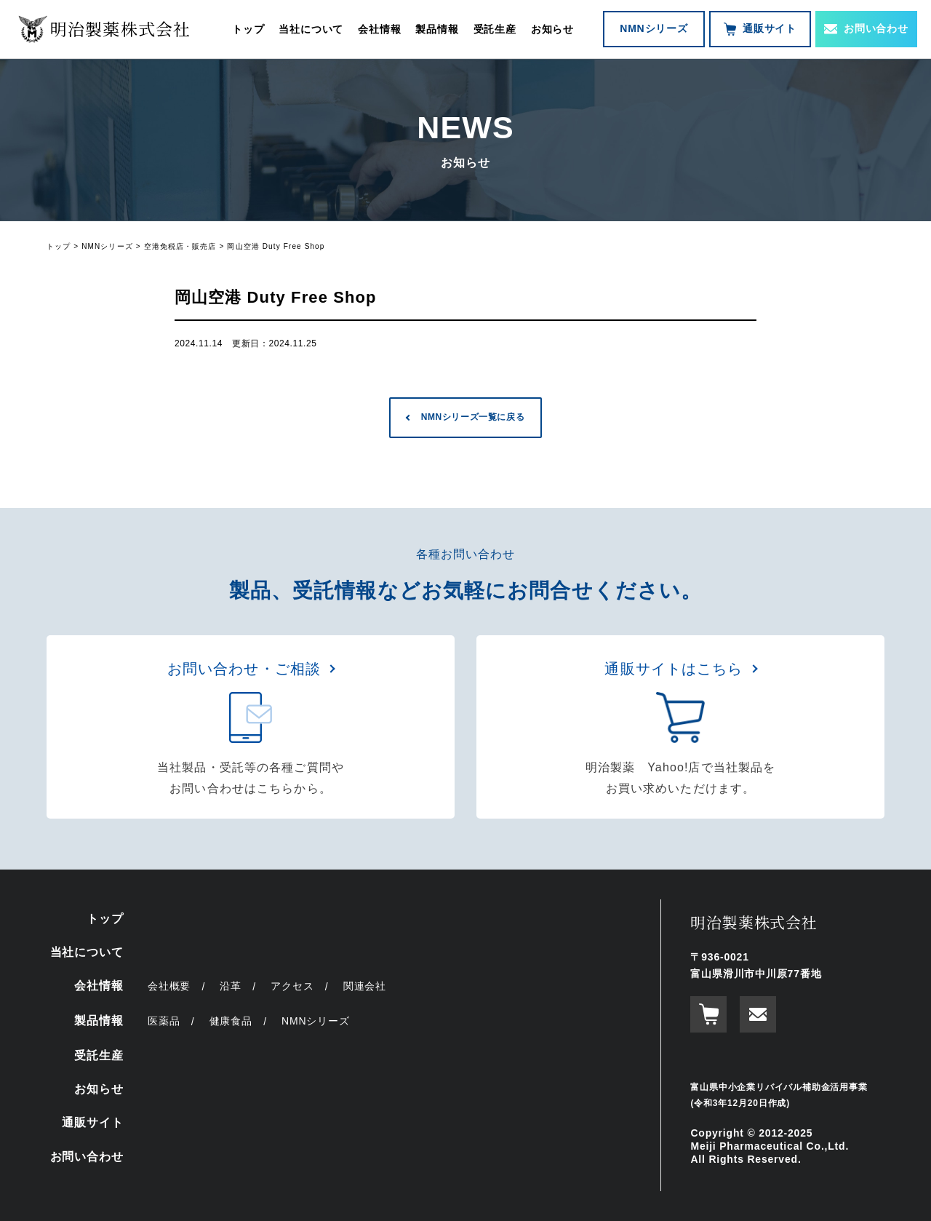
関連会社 (364, 986)
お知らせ (552, 29)
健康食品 (230, 1021)
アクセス (292, 986)
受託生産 (495, 29)
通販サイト (760, 29)
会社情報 (379, 29)
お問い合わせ (866, 28)
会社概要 (169, 986)
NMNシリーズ (653, 28)
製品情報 (436, 29)
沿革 (230, 986)
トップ (248, 29)
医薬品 (164, 1021)
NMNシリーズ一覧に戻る (473, 417)
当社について (311, 29)
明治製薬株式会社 (753, 922)
